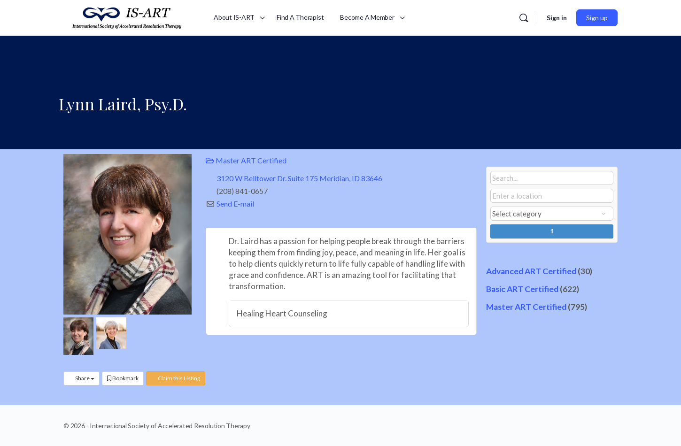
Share (81, 378)
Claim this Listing (175, 378)
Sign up (597, 18)
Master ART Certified (246, 160)
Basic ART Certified (522, 289)
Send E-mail (235, 203)
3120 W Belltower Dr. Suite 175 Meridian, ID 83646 (299, 178)
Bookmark (123, 378)
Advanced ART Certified (531, 271)
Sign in (557, 18)
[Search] (523, 17)
